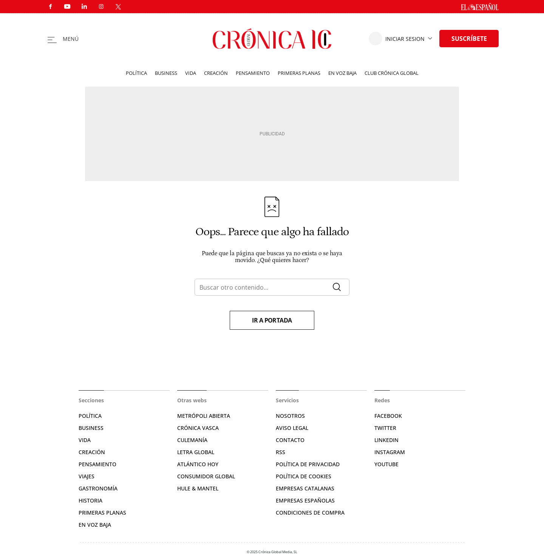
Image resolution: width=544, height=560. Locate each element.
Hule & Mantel (197, 488)
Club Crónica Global (392, 73)
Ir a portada (272, 320)
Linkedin (386, 440)
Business (166, 73)
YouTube (386, 464)
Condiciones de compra (310, 512)
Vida (190, 73)
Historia (90, 500)
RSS (280, 452)
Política (136, 73)
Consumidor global (206, 476)
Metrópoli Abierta (203, 415)
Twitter (385, 427)
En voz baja (342, 73)
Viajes (86, 476)
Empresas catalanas (305, 488)
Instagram (389, 452)
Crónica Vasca (198, 427)
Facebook (388, 415)
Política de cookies (303, 476)
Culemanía (192, 440)
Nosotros (290, 415)
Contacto (290, 440)
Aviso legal (292, 427)
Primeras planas (299, 73)
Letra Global (195, 452)
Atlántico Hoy (197, 464)
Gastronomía (98, 488)
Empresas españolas (305, 500)
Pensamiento (253, 73)
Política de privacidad (308, 464)
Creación (216, 73)
